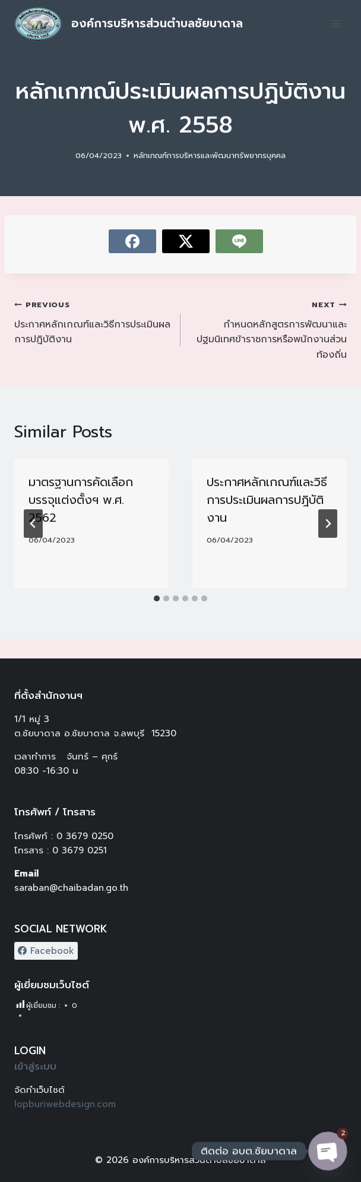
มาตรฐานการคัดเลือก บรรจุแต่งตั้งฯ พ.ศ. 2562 (80, 500)
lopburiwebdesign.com (65, 1104)
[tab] (157, 598)
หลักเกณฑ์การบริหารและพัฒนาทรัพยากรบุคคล (210, 155)
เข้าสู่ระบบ (35, 1066)
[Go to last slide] (33, 523)
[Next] (327, 523)
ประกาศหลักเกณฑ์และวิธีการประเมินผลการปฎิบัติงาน (92, 321)
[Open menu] (336, 23)
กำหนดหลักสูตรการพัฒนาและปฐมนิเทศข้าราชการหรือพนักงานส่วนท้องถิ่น (268, 329)
